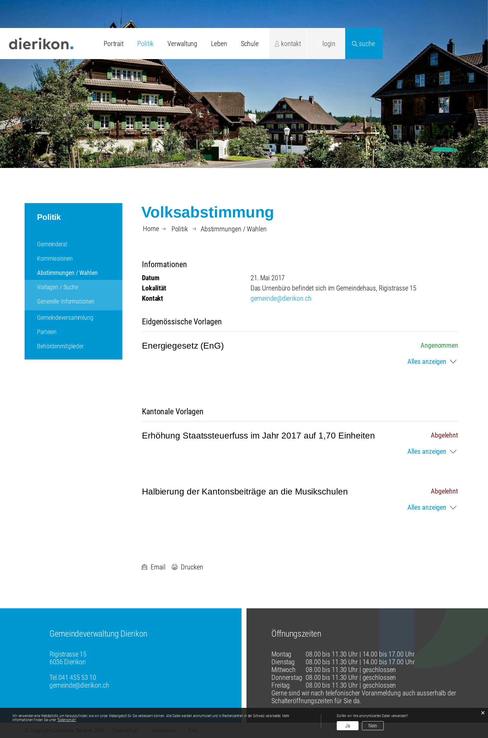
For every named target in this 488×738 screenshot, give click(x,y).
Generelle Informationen (65, 301)
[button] (179, 229)
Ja (347, 726)
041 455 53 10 (77, 677)
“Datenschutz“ (67, 720)
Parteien (47, 332)
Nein (372, 726)
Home (151, 229)
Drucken (187, 567)
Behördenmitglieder (60, 346)
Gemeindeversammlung (65, 317)
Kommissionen (55, 258)
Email (153, 567)
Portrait (114, 44)
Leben (219, 44)
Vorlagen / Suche (57, 287)
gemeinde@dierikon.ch (281, 298)
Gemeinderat (52, 244)
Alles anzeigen (426, 361)
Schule (250, 44)
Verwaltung (182, 44)
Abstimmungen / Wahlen (79, 272)
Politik (145, 44)
